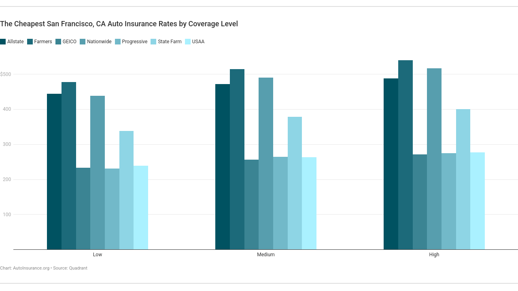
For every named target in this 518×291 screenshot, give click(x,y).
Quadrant (78, 268)
